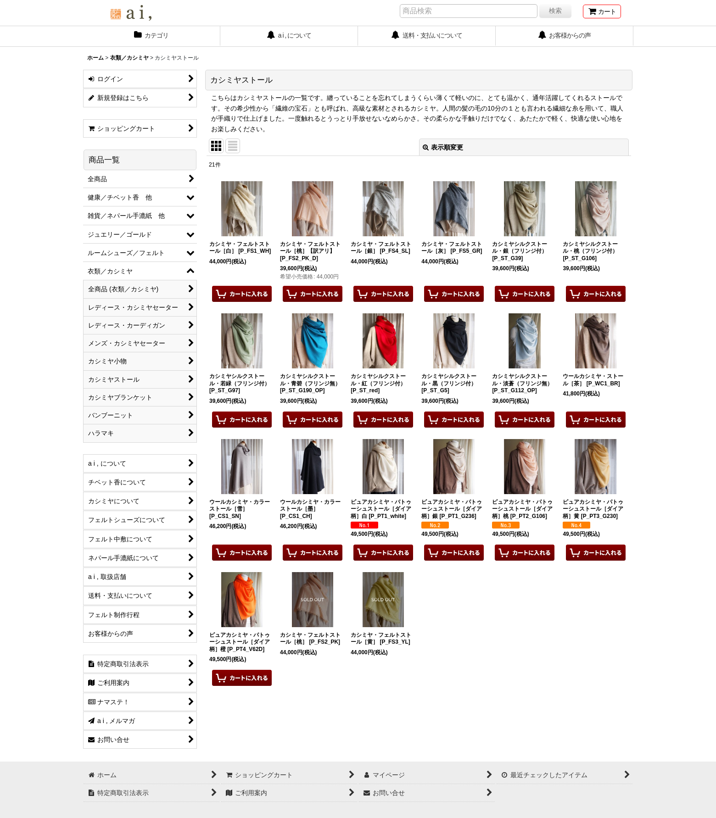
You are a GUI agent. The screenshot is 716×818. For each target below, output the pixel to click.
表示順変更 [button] (443, 147)
